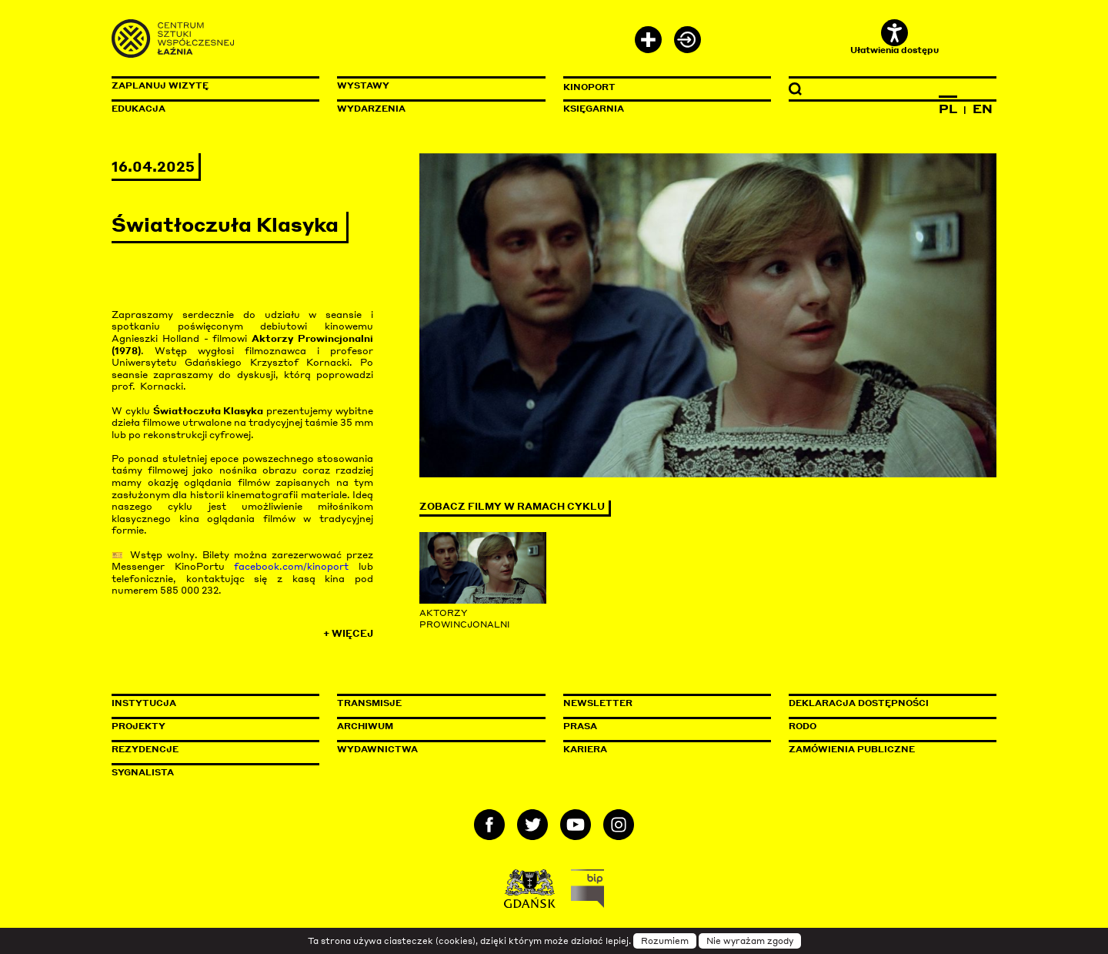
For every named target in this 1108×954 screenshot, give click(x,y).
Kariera (585, 749)
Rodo (802, 726)
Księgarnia (593, 108)
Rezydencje (145, 749)
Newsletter (597, 703)
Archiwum (365, 726)
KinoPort (589, 87)
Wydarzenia (371, 108)
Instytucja (144, 703)
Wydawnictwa (377, 749)
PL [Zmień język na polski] (948, 108)
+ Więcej (348, 633)
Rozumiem (665, 941)
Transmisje (434, 703)
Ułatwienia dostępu (894, 37)
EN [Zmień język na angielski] (983, 108)
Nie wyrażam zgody (749, 941)
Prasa (580, 726)
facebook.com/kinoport (291, 566)
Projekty (138, 726)
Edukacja (138, 108)
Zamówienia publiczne (886, 749)
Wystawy (363, 85)
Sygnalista (143, 772)
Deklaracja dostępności (859, 703)
